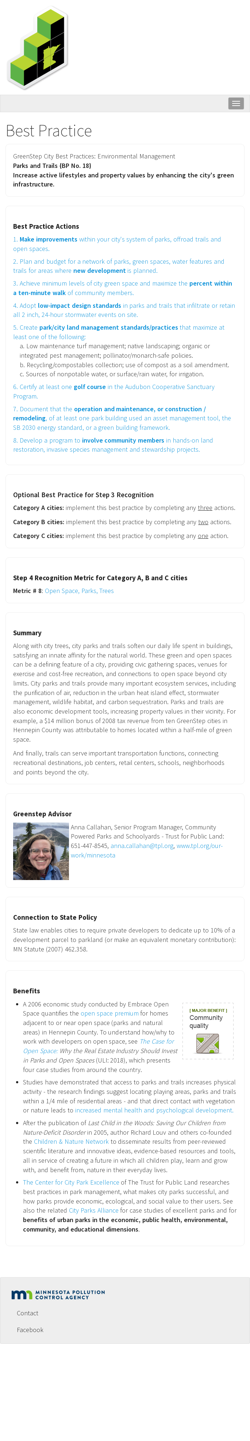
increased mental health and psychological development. (154, 1110)
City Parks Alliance (94, 1210)
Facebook (30, 1330)
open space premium (110, 1013)
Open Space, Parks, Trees (81, 590)
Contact (27, 1313)
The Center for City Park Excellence (71, 1182)
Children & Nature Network (71, 1141)
